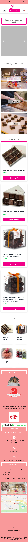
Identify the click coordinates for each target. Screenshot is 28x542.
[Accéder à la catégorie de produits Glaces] (7, 356)
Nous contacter (21, 1)
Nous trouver (6, 1)
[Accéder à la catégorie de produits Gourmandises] (21, 357)
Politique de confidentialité (14, 530)
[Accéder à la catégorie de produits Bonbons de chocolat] (7, 333)
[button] (4, 11)
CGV (14, 527)
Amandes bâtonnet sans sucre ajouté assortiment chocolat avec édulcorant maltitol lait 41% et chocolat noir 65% (12, 254)
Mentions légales (14, 523)
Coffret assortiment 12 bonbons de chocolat (14, 170)
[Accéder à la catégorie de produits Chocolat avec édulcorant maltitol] (21, 334)
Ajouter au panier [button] (14, 178)
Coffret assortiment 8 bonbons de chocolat (13, 211)
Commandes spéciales (13, 1)
